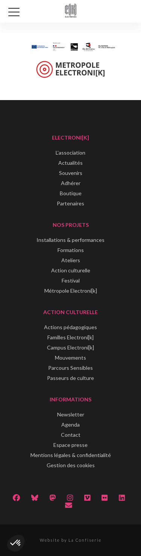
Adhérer (70, 183)
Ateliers (70, 260)
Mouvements (70, 357)
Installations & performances (70, 240)
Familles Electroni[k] (70, 337)
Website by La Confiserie (71, 540)
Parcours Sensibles (70, 368)
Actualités (70, 163)
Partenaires (70, 203)
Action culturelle (70, 270)
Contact (70, 434)
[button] (16, 543)
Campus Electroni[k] (70, 347)
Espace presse (70, 445)
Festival (71, 280)
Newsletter (70, 414)
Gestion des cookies (71, 465)
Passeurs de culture (70, 378)
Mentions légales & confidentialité (70, 455)
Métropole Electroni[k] (70, 290)
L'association (70, 152)
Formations (71, 250)
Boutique (71, 193)
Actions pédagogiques (70, 327)
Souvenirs (70, 173)
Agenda (70, 424)
